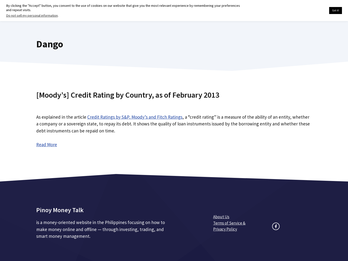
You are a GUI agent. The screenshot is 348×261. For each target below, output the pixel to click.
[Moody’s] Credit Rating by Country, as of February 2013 (127, 95)
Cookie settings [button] (314, 10)
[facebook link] (276, 226)
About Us (221, 216)
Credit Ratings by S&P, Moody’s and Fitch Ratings (134, 117)
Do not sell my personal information (32, 15)
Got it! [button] (335, 10)
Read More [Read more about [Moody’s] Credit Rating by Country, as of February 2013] (46, 144)
